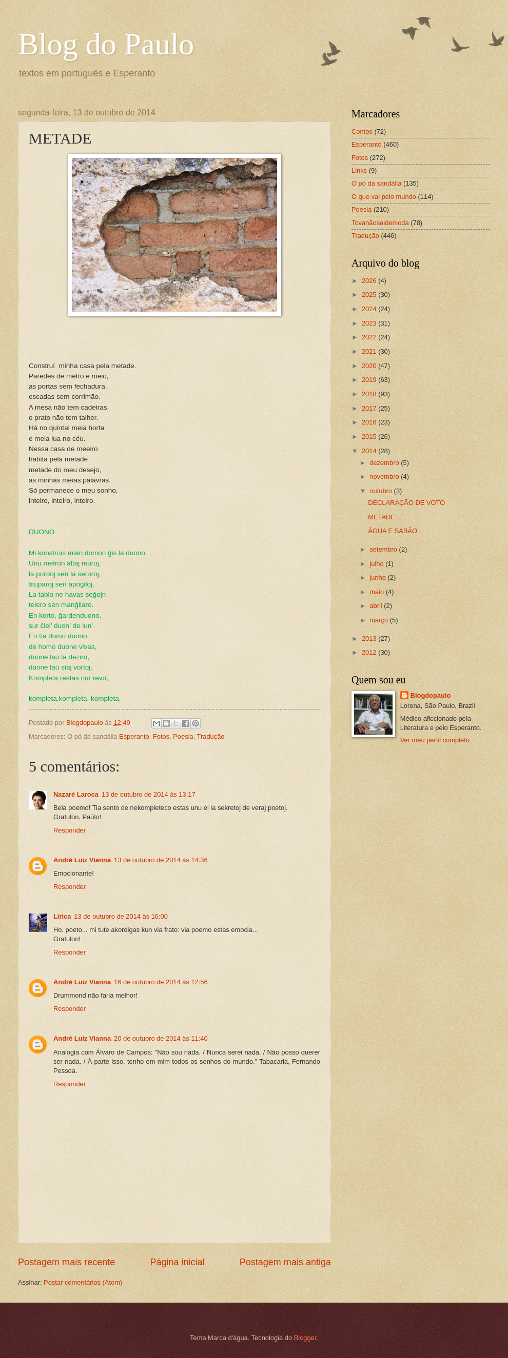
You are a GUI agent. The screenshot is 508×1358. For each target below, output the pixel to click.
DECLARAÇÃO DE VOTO (406, 502)
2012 (370, 652)
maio (377, 592)
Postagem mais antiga (285, 1262)
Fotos (161, 736)
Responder (69, 830)
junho (378, 577)
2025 (370, 294)
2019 (370, 379)
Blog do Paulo (106, 44)
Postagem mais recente (66, 1262)
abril (376, 606)
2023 (370, 323)
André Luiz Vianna (82, 860)
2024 (370, 309)
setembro (384, 549)
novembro (385, 476)
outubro (381, 491)
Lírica (62, 916)
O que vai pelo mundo (383, 196)
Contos (362, 131)
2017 (370, 408)
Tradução (211, 736)
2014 (370, 451)
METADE (381, 517)
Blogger (305, 1338)
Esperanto (134, 736)
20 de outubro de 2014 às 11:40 (161, 1038)
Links (359, 170)
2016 (370, 422)
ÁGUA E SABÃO (392, 531)
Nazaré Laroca (76, 794)
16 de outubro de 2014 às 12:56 (161, 982)
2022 (370, 337)
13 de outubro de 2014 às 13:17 (149, 794)
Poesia (183, 736)
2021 (370, 351)
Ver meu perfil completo (435, 740)
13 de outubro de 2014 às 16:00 (121, 916)
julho (377, 563)
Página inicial (177, 1262)
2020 (370, 366)
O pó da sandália (376, 183)
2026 (370, 281)
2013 (370, 638)
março (379, 620)
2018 (370, 394)
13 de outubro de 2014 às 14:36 (161, 860)
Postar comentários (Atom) (83, 1282)
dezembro (385, 463)
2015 (370, 436)
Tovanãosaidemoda (380, 223)
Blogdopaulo (431, 695)
